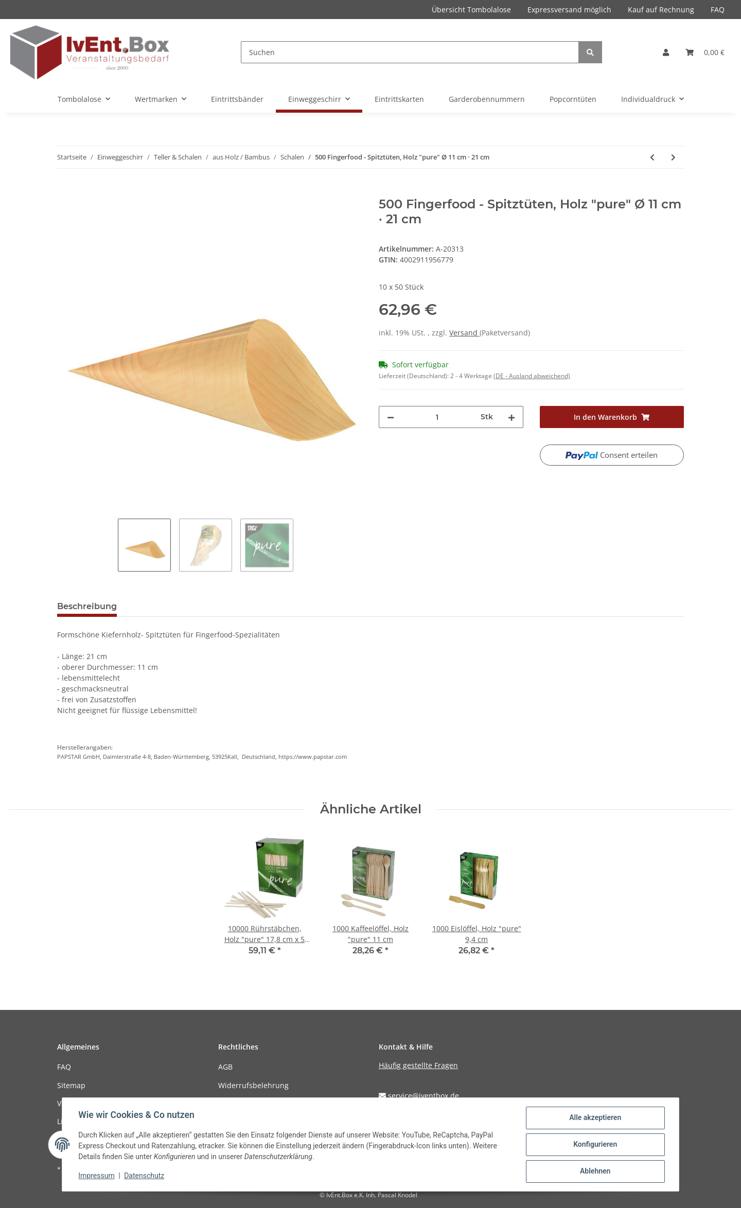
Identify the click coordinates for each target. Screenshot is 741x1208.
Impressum (97, 1176)
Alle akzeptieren (595, 1118)
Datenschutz (145, 1176)
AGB (225, 1067)
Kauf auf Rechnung (661, 9)
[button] (666, 52)
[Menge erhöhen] (511, 417)
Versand (464, 332)
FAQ (718, 9)
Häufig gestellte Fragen (418, 1065)
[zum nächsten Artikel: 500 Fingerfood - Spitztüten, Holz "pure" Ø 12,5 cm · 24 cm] (673, 157)
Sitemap (71, 1085)
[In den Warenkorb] (65, 191)
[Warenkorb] (705, 52)
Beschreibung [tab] (87, 606)
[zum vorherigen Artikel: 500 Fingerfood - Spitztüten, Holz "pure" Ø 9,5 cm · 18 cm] (652, 157)
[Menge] (437, 417)
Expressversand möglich (569, 9)
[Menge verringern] (390, 417)
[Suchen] (410, 52)
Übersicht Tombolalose (471, 9)
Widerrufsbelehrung (253, 1085)
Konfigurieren (594, 1145)
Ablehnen (594, 1171)
